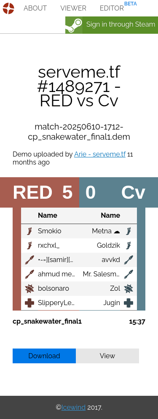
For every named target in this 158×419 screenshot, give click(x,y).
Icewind (74, 407)
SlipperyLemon (62, 303)
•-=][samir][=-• (58, 260)
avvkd (111, 260)
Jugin (111, 303)
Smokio (49, 231)
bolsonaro (53, 288)
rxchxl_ (49, 245)
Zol (115, 288)
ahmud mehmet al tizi (71, 274)
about (35, 8)
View (107, 356)
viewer (73, 8)
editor (112, 8)
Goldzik (108, 245)
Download (44, 356)
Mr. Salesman (103, 274)
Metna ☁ (106, 231)
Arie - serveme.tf (100, 154)
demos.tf (9, 8)
